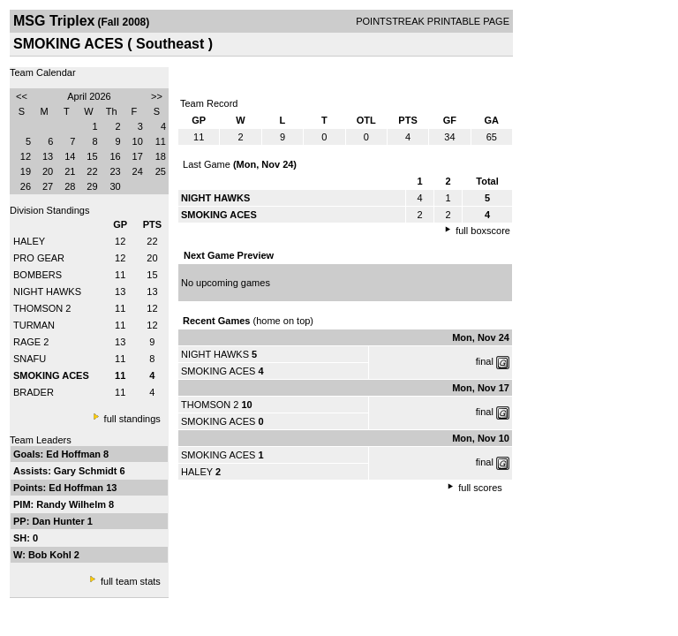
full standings (132, 418)
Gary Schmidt (87, 471)
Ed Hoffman (74, 454)
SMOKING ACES (218, 371)
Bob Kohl (51, 554)
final (484, 361)
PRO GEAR (38, 258)
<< (21, 96)
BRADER (33, 392)
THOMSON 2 (42, 308)
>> (156, 96)
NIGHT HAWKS (47, 291)
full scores (480, 487)
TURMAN (34, 325)
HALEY (29, 241)
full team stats (131, 581)
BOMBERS (37, 274)
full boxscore (483, 230)
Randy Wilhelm (72, 504)
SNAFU (29, 358)
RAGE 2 (31, 342)
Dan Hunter (59, 521)
